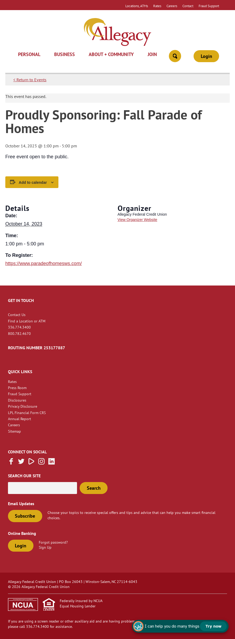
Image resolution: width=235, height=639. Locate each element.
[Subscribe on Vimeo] (31, 463)
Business (64, 54)
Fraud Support (209, 6)
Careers (171, 6)
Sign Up (45, 547)
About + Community (111, 54)
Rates (157, 6)
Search (94, 488)
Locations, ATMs (136, 6)
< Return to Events (29, 79)
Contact (187, 6)
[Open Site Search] (175, 56)
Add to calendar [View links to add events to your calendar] (33, 182)
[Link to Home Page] (117, 32)
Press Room (17, 387)
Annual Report (19, 418)
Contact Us (16, 314)
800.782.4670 (19, 333)
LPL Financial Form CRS (27, 412)
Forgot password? (53, 542)
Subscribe (25, 516)
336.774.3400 (19, 327)
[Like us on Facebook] (11, 463)
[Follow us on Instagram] (41, 463)
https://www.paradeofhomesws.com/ (43, 263)
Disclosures (17, 400)
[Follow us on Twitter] (21, 463)
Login (206, 56)
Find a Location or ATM (26, 321)
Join (152, 54)
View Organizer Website (137, 220)
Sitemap (14, 431)
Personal (29, 54)
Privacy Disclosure (22, 406)
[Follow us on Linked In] (51, 463)
